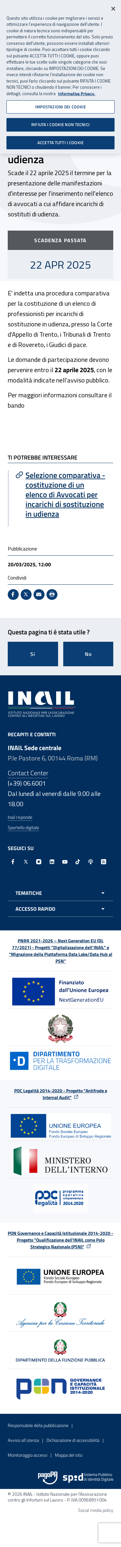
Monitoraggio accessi (27, 1455)
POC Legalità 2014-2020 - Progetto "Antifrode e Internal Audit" (60, 1094)
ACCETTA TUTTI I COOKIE (60, 139)
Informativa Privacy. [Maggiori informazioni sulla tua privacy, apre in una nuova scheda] (76, 91)
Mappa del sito (68, 1455)
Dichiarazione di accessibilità (72, 1440)
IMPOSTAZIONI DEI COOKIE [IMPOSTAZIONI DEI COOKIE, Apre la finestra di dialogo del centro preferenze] (60, 103)
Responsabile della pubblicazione (38, 1425)
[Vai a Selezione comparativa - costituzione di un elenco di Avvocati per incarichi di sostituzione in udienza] (61, 494)
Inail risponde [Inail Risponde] (20, 817)
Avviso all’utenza (23, 1440)
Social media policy (95, 1510)
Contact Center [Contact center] (28, 773)
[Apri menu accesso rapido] (60, 909)
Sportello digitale (23, 827)
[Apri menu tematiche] (60, 893)
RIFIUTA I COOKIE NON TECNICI (60, 121)
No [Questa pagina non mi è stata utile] (88, 654)
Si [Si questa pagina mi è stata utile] (32, 654)
